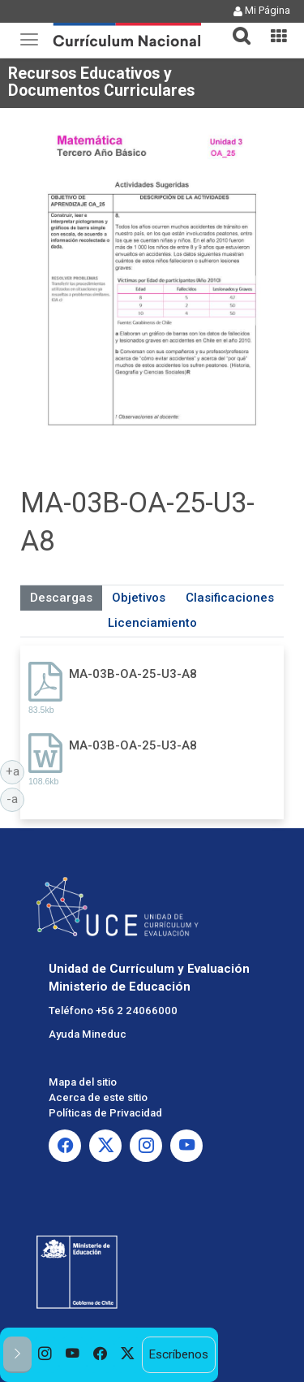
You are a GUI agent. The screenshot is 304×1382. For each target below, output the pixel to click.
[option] (45, 1355)
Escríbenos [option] (178, 1354)
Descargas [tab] (61, 597)
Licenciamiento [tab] (152, 622)
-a (15, 798)
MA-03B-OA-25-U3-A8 (133, 674)
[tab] (235, 26)
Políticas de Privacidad (105, 1113)
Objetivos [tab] (138, 597)
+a (15, 770)
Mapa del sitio (83, 1082)
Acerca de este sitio (98, 1097)
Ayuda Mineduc (87, 1034)
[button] (235, 26)
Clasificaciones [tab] (230, 597)
